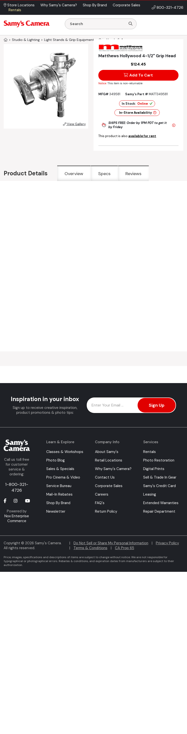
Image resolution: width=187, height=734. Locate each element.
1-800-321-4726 (16, 487)
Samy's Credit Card (159, 485)
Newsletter (55, 511)
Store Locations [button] (19, 5)
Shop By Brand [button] (95, 5)
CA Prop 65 (124, 548)
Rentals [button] (15, 10)
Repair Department (159, 511)
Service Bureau (58, 485)
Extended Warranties (160, 502)
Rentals (149, 451)
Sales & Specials (60, 468)
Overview (74, 174)
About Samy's (106, 451)
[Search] (130, 24)
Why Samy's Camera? (113, 468)
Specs (104, 174)
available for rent (142, 136)
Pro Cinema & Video (63, 477)
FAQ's (99, 502)
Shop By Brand (58, 502)
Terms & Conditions (90, 548)
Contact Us (105, 477)
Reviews (133, 174)
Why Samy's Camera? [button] (58, 5)
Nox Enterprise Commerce (16, 518)
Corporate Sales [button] (126, 5)
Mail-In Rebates (59, 494)
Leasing (149, 494)
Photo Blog (55, 460)
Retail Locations (108, 460)
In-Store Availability (137, 113)
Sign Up (156, 405)
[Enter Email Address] (131, 405)
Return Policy (106, 511)
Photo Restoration (158, 460)
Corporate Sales (108, 485)
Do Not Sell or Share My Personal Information (111, 543)
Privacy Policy (167, 543)
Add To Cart (138, 75)
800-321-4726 (170, 7)
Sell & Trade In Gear (159, 477)
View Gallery (74, 124)
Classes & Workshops (64, 451)
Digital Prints (153, 468)
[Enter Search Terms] (97, 24)
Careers (101, 494)
